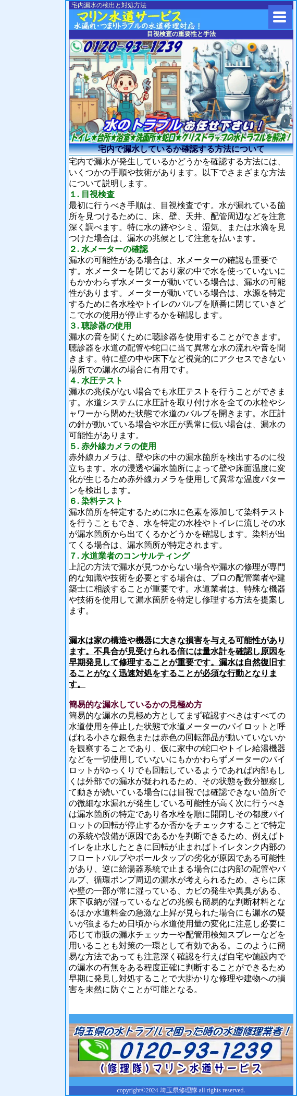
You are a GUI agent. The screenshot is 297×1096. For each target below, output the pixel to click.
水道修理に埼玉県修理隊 (151, 19)
